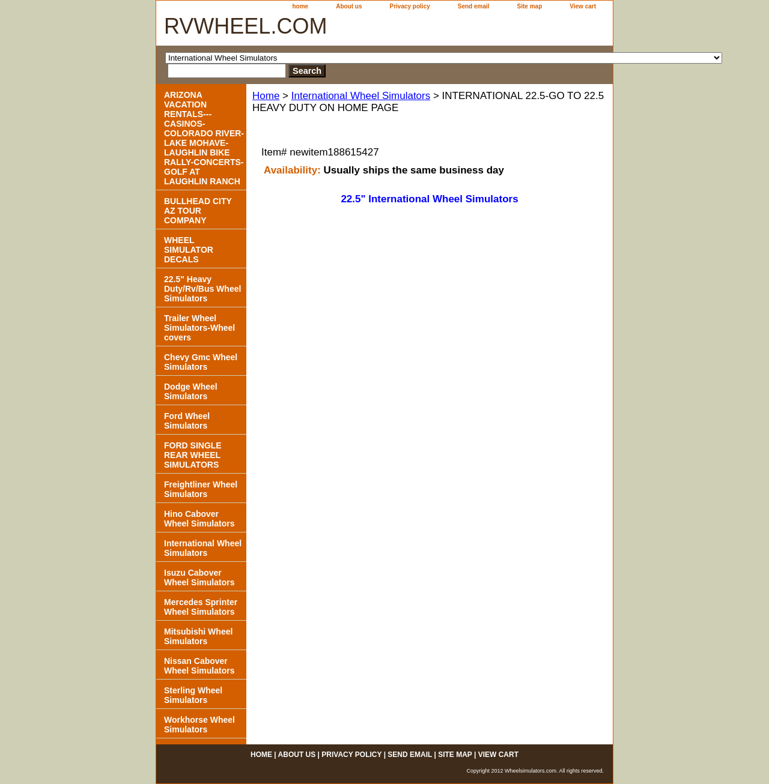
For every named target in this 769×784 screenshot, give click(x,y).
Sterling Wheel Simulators (193, 695)
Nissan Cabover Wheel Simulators (199, 665)
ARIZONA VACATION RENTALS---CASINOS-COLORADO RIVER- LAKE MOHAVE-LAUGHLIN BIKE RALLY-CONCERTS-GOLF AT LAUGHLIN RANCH (204, 138)
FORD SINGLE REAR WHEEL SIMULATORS (193, 455)
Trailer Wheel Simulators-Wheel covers (199, 327)
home (301, 6)
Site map (530, 6)
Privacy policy (410, 6)
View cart (583, 6)
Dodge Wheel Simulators (190, 391)
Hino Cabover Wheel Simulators (199, 518)
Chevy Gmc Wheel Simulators (200, 362)
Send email (474, 6)
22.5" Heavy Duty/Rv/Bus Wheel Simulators (202, 288)
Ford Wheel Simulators (187, 420)
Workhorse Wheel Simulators (199, 724)
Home (265, 95)
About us (349, 6)
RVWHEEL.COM (245, 26)
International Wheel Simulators (361, 95)
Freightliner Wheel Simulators (200, 489)
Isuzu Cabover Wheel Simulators (199, 577)
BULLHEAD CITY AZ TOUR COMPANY (198, 210)
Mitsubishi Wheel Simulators (198, 636)
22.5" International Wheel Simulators (429, 199)
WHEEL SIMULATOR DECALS (188, 249)
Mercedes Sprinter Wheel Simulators (200, 607)
